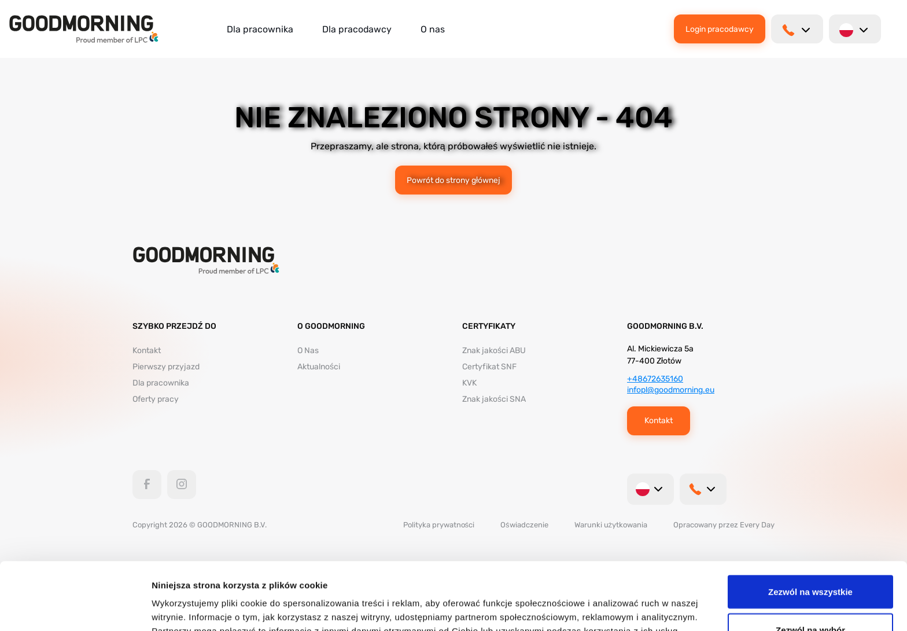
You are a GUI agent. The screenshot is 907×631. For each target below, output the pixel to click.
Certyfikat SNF (489, 367)
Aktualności (318, 367)
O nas (433, 29)
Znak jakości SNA (494, 399)
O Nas (308, 350)
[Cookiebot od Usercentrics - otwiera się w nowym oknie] (75, 608)
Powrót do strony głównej (453, 180)
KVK (469, 383)
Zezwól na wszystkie (810, 524)
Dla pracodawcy (357, 29)
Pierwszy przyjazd (166, 367)
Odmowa (810, 600)
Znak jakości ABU (494, 350)
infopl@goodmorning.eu (670, 390)
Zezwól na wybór (810, 562)
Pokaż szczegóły (617, 601)
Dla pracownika (260, 29)
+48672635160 (655, 379)
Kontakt (146, 350)
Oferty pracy (155, 399)
